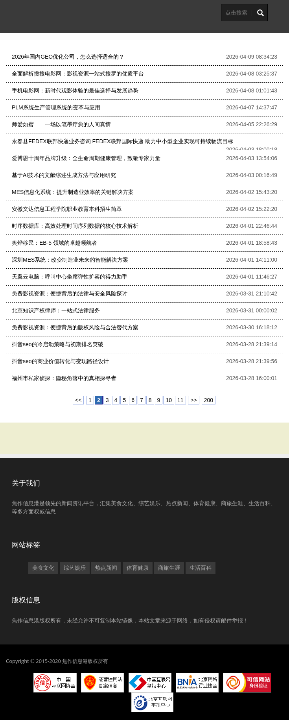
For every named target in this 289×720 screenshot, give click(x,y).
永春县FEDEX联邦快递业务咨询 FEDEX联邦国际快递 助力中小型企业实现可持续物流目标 (122, 141)
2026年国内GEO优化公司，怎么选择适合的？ (68, 57)
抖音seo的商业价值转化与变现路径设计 (60, 361)
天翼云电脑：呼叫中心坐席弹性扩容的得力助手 (69, 276)
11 (180, 400)
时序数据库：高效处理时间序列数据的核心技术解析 (75, 226)
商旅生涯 (169, 568)
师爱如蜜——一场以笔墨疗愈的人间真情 (61, 124)
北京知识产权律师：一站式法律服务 (56, 310)
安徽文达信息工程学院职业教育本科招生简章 (67, 209)
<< (78, 400)
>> (193, 400)
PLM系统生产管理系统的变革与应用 (56, 107)
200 (208, 400)
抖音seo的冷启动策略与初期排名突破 (57, 344)
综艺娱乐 (75, 568)
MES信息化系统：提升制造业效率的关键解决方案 (73, 192)
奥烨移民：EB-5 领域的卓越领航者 (54, 243)
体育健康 (138, 568)
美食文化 (43, 568)
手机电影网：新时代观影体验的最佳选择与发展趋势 (75, 90)
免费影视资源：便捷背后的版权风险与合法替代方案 (75, 327)
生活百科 (201, 568)
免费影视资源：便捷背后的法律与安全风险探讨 (69, 293)
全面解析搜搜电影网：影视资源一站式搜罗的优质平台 (78, 73)
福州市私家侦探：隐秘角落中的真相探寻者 (64, 378)
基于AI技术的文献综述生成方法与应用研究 (64, 175)
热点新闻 (106, 568)
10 (169, 400)
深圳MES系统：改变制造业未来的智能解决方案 (70, 260)
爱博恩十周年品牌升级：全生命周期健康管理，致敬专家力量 (86, 158)
